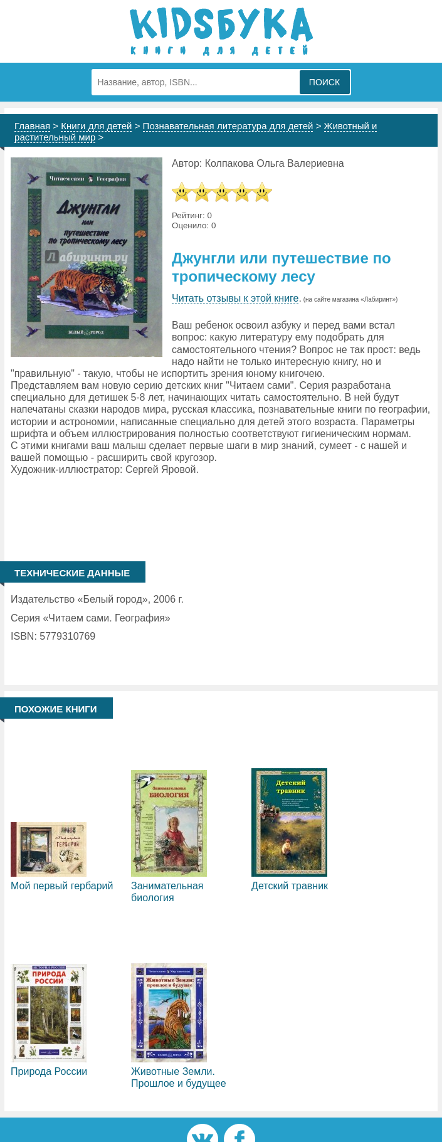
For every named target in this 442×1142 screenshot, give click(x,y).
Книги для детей (96, 125)
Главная (32, 125)
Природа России (49, 1071)
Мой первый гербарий (62, 885)
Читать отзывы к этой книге (235, 298)
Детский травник (289, 885)
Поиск (324, 82)
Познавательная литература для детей (228, 125)
